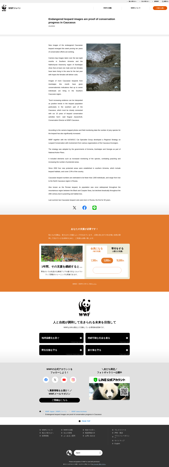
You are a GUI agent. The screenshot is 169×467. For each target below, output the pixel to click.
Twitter (74, 208)
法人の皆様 (68, 433)
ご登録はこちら (60, 400)
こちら (95, 284)
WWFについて (135, 8)
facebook (84, 208)
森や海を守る (108, 352)
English (117, 443)
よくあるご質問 (69, 436)
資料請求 (156, 1)
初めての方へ (90, 430)
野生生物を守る (62, 352)
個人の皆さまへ (132, 1)
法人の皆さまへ (145, 1)
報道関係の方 (90, 433)
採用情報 (45, 436)
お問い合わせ (90, 436)
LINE (94, 208)
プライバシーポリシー (122, 437)
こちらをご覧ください (99, 464)
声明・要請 (119, 433)
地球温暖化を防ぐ (62, 340)
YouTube (64, 380)
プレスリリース (120, 430)
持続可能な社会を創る (108, 340)
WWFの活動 (107, 8)
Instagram (73, 380)
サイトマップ (119, 441)
